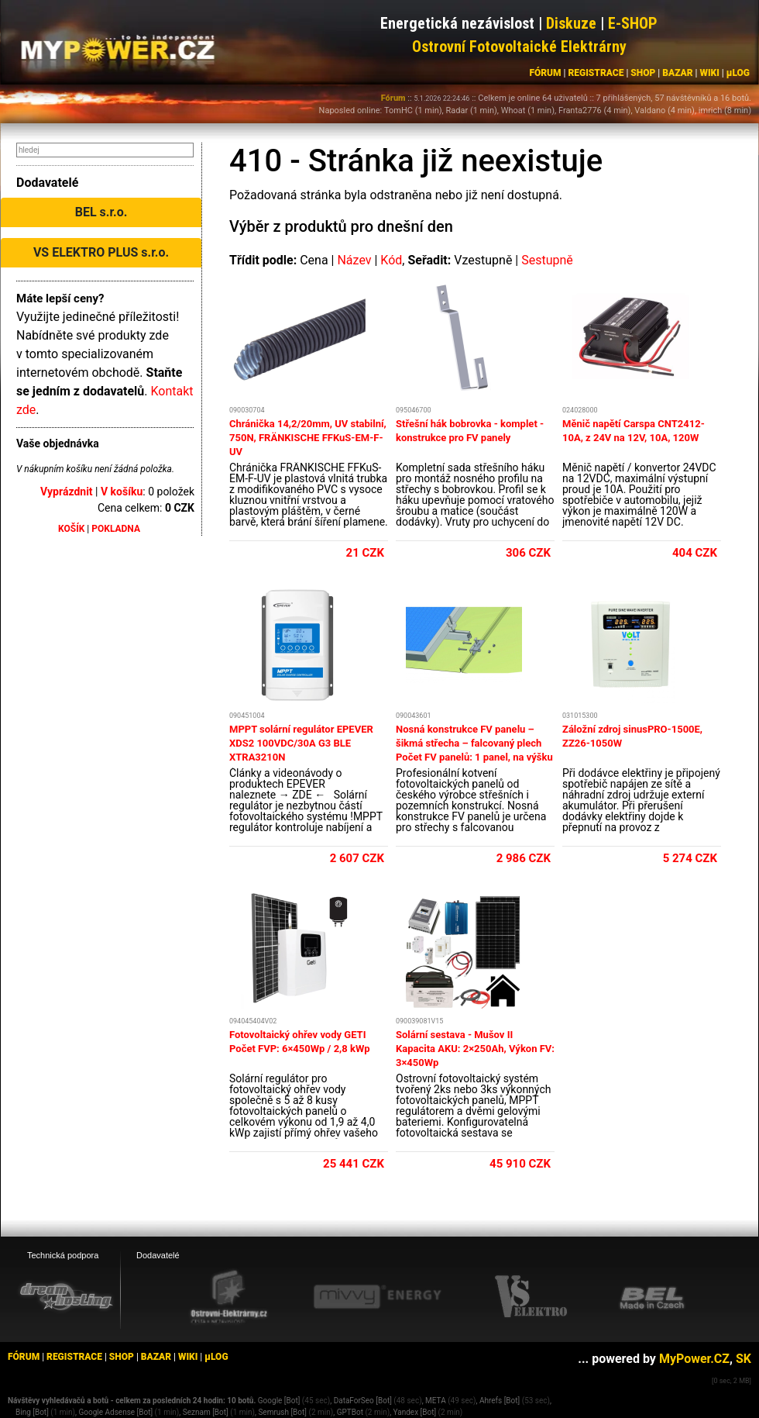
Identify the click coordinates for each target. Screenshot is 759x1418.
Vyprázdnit (66, 491)
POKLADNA (115, 528)
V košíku (122, 491)
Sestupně (547, 260)
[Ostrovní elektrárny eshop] (229, 1297)
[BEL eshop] (652, 1297)
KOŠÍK (71, 528)
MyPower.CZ (694, 1358)
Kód (391, 260)
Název (354, 260)
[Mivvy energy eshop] (377, 1296)
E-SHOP (633, 23)
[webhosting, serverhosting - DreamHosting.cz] (65, 1296)
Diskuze (571, 23)
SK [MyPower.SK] (743, 1358)
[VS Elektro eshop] (531, 1297)
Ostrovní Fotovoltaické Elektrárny (519, 46)
